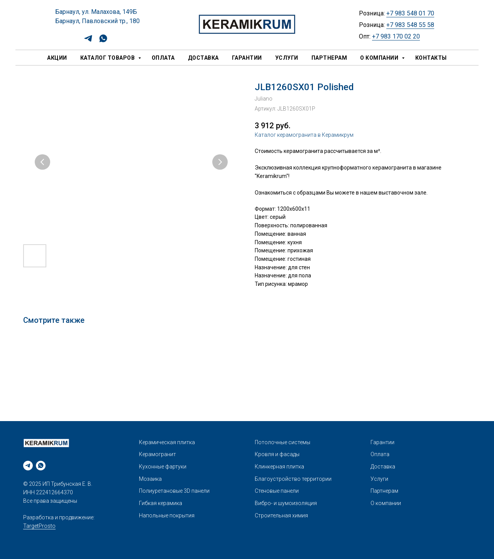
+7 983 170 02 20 (396, 36)
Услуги (286, 58)
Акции (57, 58)
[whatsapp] (103, 41)
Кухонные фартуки (162, 466)
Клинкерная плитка (279, 466)
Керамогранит (157, 454)
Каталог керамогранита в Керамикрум (304, 135)
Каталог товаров (108, 58)
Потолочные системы (282, 442)
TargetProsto (39, 526)
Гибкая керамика (160, 503)
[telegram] (88, 41)
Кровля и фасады (277, 454)
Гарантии (247, 58)
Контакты (431, 58)
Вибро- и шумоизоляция (286, 503)
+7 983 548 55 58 (410, 25)
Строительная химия (281, 515)
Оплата (163, 58)
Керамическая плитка (167, 442)
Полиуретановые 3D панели (174, 491)
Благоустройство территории (293, 479)
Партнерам (329, 58)
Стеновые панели (277, 491)
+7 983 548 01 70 (410, 13)
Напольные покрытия (167, 515)
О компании (380, 58)
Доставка (203, 58)
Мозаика (150, 479)
